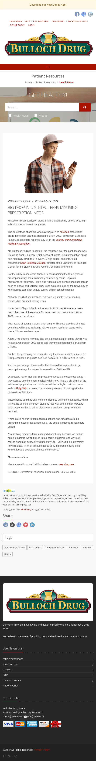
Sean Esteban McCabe (33, 262)
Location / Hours (77, 21)
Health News (19, 115)
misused (64, 232)
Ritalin (7, 554)
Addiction (73, 547)
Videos (41, 115)
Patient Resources (46, 82)
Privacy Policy (11, 686)
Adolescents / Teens (14, 547)
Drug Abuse (35, 547)
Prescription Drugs (55, 547)
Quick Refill (58, 21)
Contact (7, 670)
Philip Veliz (22, 388)
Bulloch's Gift (10, 664)
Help (27, 21)
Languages (16, 21)
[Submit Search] (85, 107)
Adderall (87, 547)
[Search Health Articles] (42, 107)
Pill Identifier (40, 21)
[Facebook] (77, 14)
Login (31, 25)
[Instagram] (90, 14)
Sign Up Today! (17, 25)
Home (28, 82)
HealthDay (26, 509)
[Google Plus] (9, 756)
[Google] (83, 14)
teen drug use (66, 464)
